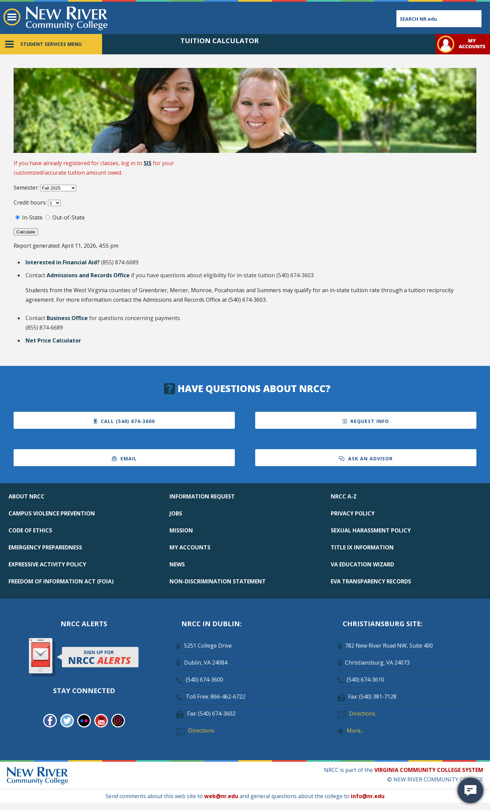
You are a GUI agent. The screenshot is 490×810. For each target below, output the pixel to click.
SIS (147, 163)
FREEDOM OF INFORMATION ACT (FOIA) (61, 581)
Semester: (27, 187)
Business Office (67, 318)
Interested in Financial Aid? (63, 262)
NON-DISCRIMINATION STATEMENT (217, 581)
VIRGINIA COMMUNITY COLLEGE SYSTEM (428, 770)
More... (355, 730)
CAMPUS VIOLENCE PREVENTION (52, 513)
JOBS (175, 513)
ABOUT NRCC (27, 496)
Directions (201, 730)
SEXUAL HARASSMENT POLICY (371, 530)
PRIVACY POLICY (353, 513)
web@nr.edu (221, 796)
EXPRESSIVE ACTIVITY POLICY (47, 564)
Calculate (25, 231)
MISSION (181, 530)
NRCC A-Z (344, 496)
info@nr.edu (368, 796)
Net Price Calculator (53, 340)
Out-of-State (68, 217)
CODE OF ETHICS (30, 530)
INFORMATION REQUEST (202, 496)
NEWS (177, 564)
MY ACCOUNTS (189, 547)
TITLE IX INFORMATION (362, 547)
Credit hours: (31, 202)
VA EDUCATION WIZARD (362, 564)
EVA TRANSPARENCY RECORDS (371, 581)
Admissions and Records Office (88, 275)
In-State (32, 217)
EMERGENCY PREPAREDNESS (45, 547)
